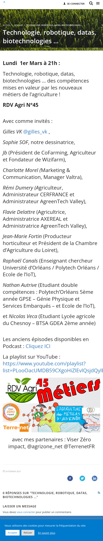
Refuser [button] (28, 532)
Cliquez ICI (39, 346)
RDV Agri (18, 25)
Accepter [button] (12, 532)
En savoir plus (46, 532)
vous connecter (26, 512)
